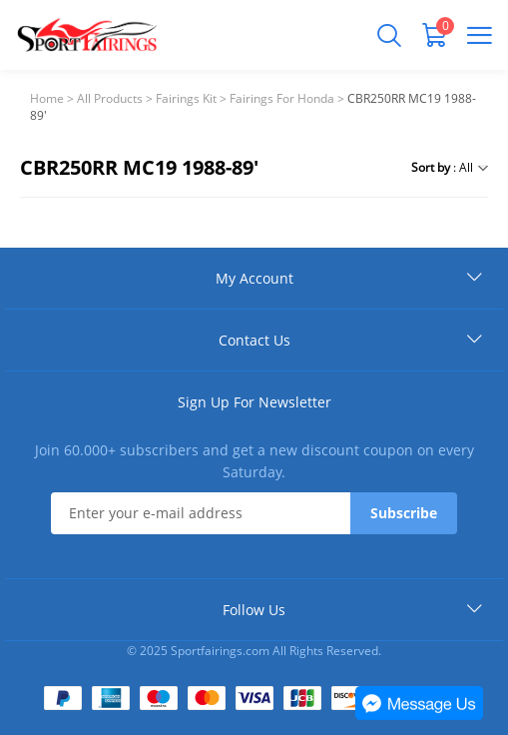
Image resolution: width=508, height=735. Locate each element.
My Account (254, 278)
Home (47, 98)
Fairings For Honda (282, 98)
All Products (110, 98)
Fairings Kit (186, 98)
